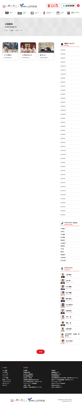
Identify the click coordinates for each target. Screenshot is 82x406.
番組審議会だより (55, 372)
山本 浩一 (68, 281)
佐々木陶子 (63, 260)
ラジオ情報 (4, 372)
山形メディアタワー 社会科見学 (58, 383)
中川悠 (62, 249)
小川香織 (63, 234)
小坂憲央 (63, 228)
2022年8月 (62, 202)
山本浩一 (63, 231)
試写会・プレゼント (6, 379)
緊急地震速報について (56, 374)
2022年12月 (63, 186)
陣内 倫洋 (68, 299)
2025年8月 (62, 82)
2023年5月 (62, 166)
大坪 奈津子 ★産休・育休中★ (72, 335)
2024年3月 (62, 138)
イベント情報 (5, 377)
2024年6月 (62, 126)
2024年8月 (62, 118)
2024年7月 (62, 122)
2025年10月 (63, 74)
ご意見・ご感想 (26, 385)
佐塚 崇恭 (68, 311)
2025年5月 (62, 94)
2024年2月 (62, 142)
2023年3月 (62, 174)
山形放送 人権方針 (27, 377)
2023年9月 (62, 158)
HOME (40, 351)
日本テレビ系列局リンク (56, 387)
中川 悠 (68, 317)
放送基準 (53, 370)
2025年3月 (62, 98)
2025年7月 (62, 86)
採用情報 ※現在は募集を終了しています (32, 387)
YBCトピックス (5, 383)
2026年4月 (62, 50)
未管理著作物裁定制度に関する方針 (31, 379)
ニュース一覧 (5, 374)
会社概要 (25, 370)
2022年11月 (63, 190)
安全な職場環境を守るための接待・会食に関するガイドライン (64, 377)
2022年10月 (63, 194)
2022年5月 (62, 214)
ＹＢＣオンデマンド (6, 381)
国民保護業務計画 (55, 376)
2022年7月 (62, 206)
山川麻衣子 (63, 243)
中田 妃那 (68, 329)
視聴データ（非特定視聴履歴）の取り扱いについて (62, 379)
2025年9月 (62, 78)
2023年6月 (62, 162)
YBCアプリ (4, 385)
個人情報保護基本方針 (28, 376)
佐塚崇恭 (63, 246)
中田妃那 (63, 254)
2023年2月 (62, 178)
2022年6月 (62, 210)
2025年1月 (62, 106)
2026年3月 (62, 54)
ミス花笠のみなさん (27, 55)
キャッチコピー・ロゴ (56, 381)
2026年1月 (62, 62)
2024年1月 (62, 146)
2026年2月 (62, 58)
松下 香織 (68, 293)
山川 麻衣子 (69, 305)
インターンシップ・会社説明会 (30, 383)
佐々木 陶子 (69, 341)
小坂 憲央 (68, 274)
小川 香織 (68, 287)
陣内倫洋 (63, 240)
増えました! (43, 55)
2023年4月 (62, 170)
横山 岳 (68, 323)
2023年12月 (63, 150)
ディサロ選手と (8, 55)
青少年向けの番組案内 (28, 374)
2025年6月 (62, 90)
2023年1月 (62, 182)
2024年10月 (63, 114)
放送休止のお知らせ (55, 385)
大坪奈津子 (63, 257)
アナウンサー (5, 376)
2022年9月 (62, 198)
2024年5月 (62, 130)
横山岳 (62, 252)
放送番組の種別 (26, 372)
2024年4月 (62, 134)
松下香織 (63, 237)
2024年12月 (63, 110)
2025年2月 (62, 102)
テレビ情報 (4, 370)
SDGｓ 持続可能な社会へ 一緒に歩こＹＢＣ (32, 381)
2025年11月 (63, 70)
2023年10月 (63, 154)
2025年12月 (63, 66)
